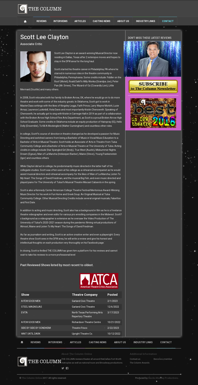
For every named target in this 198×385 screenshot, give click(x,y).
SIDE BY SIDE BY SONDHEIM (36, 328)
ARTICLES (75, 342)
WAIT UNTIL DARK (30, 333)
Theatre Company (84, 294)
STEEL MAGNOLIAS (31, 306)
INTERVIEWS (55, 342)
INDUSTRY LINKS (143, 342)
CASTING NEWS (97, 342)
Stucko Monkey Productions (163, 378)
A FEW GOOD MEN (30, 301)
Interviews (60, 21)
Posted (112, 294)
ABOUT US (120, 342)
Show (25, 294)
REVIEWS (36, 342)
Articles (80, 21)
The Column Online (32, 378)
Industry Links (145, 21)
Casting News (101, 21)
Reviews (42, 21)
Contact (168, 21)
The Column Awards (139, 362)
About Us (123, 21)
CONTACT (166, 342)
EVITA (24, 312)
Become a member (163, 359)
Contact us (135, 359)
